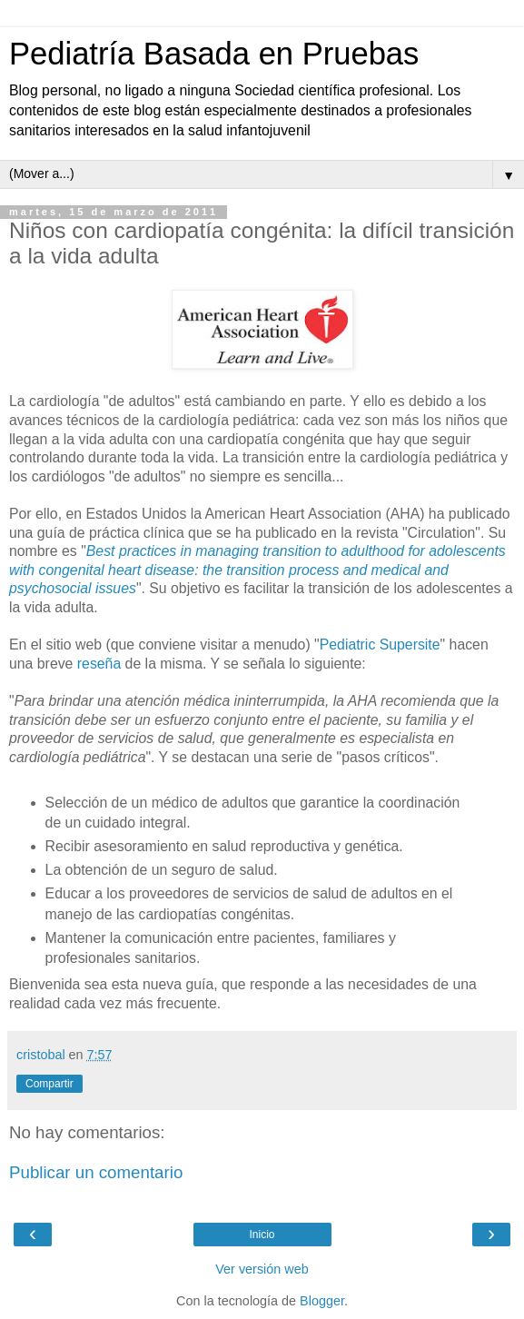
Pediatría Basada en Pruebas (214, 53)
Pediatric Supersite (380, 644)
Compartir (49, 1083)
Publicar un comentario (96, 1172)
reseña (101, 663)
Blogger (322, 1301)
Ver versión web (261, 1269)
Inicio (261, 1234)
